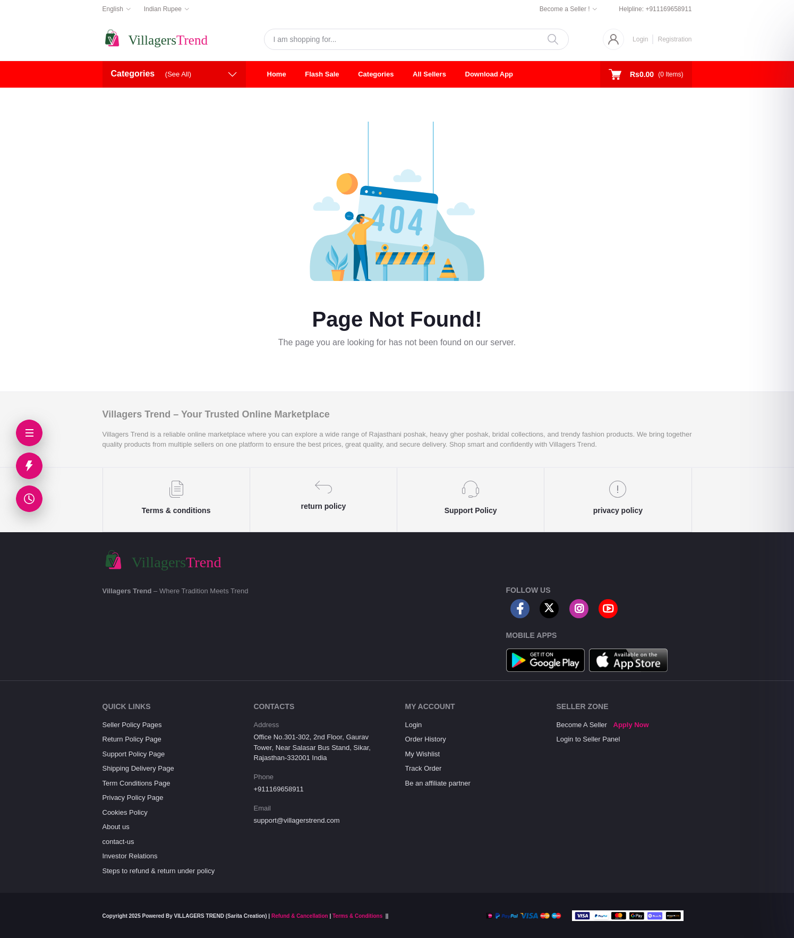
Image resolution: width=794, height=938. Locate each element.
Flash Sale (322, 74)
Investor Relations (130, 856)
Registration (674, 39)
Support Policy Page (134, 754)
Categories (376, 74)
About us (116, 827)
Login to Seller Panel (588, 739)
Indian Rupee (163, 9)
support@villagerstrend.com (297, 820)
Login (640, 39)
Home (276, 74)
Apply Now (631, 725)
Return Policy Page (132, 739)
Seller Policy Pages (132, 725)
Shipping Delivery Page (138, 768)
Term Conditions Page (136, 783)
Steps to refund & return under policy (159, 871)
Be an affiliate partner (438, 783)
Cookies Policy (125, 812)
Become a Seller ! (565, 9)
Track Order (423, 768)
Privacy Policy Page (133, 797)
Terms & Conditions (357, 916)
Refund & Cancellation (299, 916)
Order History (425, 739)
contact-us (118, 842)
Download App (489, 74)
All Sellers (429, 74)
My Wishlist (422, 754)
